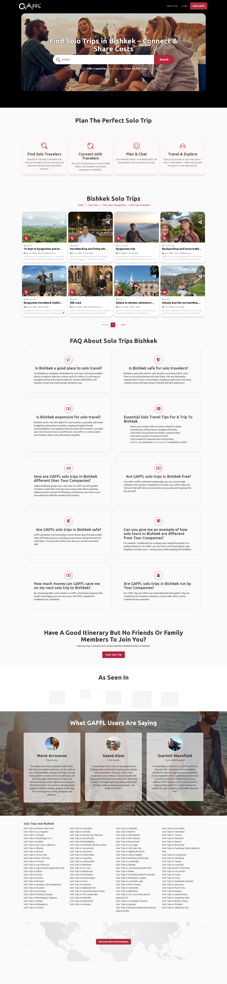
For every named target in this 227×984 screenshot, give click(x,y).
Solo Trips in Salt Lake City (128, 848)
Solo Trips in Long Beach (174, 855)
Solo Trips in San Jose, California (39, 845)
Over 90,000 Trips (136, 68)
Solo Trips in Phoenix (34, 881)
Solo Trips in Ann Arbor (173, 828)
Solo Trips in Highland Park (83, 888)
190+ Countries (97, 68)
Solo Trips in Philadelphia (82, 841)
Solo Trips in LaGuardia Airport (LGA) (87, 891)
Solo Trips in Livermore (81, 851)
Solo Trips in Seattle (33, 841)
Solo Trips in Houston (34, 888)
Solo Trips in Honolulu (80, 884)
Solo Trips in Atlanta (33, 848)
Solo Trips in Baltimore (81, 864)
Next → (124, 325)
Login (185, 6)
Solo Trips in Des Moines (128, 838)
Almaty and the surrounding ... (181, 302)
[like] (62, 217)
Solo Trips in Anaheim (80, 904)
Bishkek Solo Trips (113, 198)
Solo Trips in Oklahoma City (175, 907)
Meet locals (136, 442)
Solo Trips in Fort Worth (173, 871)
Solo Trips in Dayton (172, 891)
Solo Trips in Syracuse (172, 884)
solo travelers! (160, 442)
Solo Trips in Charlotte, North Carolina (88, 845)
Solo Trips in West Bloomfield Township (135, 874)
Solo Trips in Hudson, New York (39, 828)
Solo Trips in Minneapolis (128, 835)
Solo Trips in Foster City (173, 888)
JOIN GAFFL (198, 6)
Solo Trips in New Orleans (128, 884)
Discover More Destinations (113, 941)
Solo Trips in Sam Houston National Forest (44, 868)
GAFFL (81, 205)
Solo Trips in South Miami (82, 855)
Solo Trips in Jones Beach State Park (133, 868)
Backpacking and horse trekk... (181, 248)
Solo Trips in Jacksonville (82, 861)
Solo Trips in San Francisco (36, 864)
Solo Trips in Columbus (81, 828)
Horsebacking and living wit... (88, 248)
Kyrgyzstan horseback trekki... (43, 302)
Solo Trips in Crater (171, 874)
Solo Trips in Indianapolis (36, 904)
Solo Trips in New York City (37, 858)
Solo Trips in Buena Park (127, 841)
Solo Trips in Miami (125, 871)
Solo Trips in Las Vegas (127, 845)
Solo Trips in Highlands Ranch (130, 851)
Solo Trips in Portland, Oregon (38, 894)
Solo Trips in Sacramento (82, 848)
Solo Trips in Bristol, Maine (175, 901)
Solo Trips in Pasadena (173, 858)
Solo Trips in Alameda (126, 828)
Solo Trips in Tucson (172, 835)
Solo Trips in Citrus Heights (129, 855)
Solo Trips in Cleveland (173, 831)
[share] (62, 222)
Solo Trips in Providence (81, 874)
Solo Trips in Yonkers (34, 907)
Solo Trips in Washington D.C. (38, 838)
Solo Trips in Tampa (33, 901)
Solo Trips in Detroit (171, 841)
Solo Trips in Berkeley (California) (132, 858)
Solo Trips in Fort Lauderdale (84, 894)
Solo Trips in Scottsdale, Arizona (131, 901)
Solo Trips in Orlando (80, 831)
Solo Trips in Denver (33, 851)
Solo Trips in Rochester (173, 845)
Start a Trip (172, 6)
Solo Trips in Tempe (171, 861)
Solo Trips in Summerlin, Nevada (177, 881)
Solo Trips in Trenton (34, 861)
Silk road (75, 302)
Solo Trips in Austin (33, 874)
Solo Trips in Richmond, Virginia (131, 878)
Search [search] (164, 59)
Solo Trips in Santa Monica (175, 894)
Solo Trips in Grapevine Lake (175, 897)
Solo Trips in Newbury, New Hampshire (42, 884)
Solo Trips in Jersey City (35, 855)
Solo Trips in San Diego (35, 891)
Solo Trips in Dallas (33, 871)
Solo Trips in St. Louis (80, 868)
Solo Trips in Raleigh (126, 864)
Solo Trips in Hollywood (81, 901)
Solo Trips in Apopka (126, 904)
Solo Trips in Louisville (173, 864)
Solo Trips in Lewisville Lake (129, 881)
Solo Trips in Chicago (34, 835)
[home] (30, 6)
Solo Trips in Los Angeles (36, 831)
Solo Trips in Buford (125, 831)
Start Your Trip (114, 654)
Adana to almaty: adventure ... (135, 302)
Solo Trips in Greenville (127, 888)
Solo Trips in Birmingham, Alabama (40, 897)
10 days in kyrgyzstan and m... (42, 248)
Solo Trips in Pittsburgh (81, 871)
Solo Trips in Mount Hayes (82, 878)
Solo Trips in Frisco (171, 878)
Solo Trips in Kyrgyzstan (114, 205)
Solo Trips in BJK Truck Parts (176, 868)
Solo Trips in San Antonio (82, 838)
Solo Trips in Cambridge (127, 861)
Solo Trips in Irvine (79, 881)
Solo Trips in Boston (33, 878)
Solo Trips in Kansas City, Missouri (86, 835)
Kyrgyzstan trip (125, 248)
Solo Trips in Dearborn (173, 838)
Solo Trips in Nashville (80, 897)
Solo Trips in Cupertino (81, 858)
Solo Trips (93, 205)
